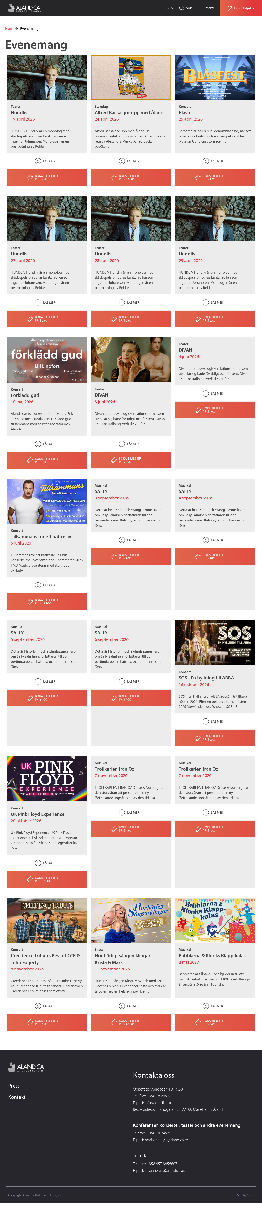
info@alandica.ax (158, 1102)
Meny (209, 8)
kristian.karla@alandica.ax (165, 1170)
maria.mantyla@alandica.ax (166, 1139)
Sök (188, 8)
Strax (250, 1195)
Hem (8, 28)
